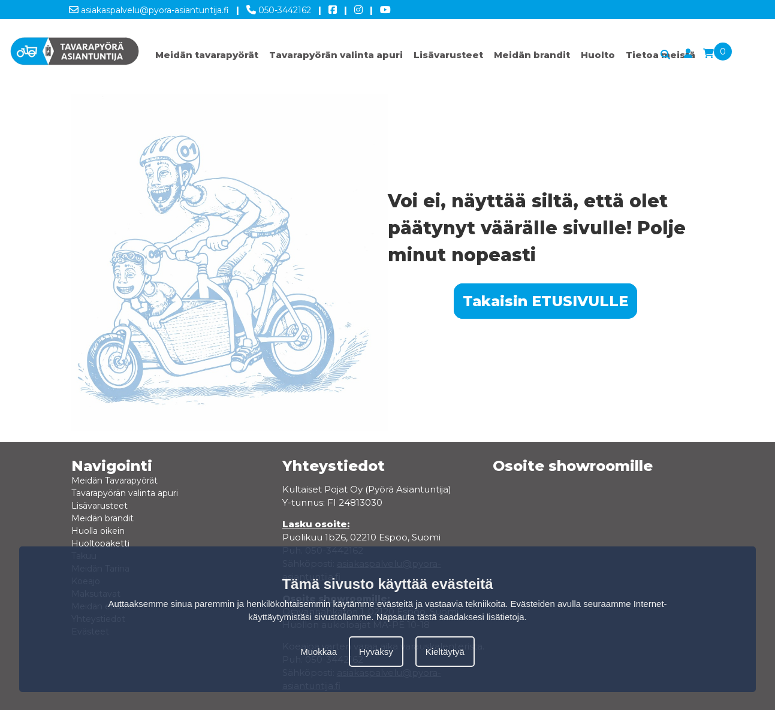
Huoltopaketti (100, 543)
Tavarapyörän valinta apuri (336, 55)
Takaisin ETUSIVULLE (545, 301)
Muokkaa (318, 651)
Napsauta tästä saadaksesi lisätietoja (450, 617)
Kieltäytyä (445, 651)
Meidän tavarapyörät (206, 55)
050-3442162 (278, 8)
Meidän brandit (532, 55)
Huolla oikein (98, 530)
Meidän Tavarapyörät (114, 480)
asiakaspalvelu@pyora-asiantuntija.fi (149, 8)
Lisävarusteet (448, 55)
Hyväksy (376, 651)
